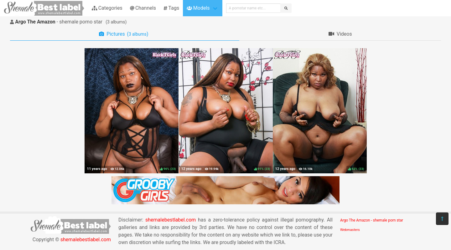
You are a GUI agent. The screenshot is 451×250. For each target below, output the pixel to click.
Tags (171, 8)
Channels (143, 8)
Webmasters (350, 230)
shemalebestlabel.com (85, 239)
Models (198, 8)
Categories (107, 8)
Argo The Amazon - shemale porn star (371, 220)
